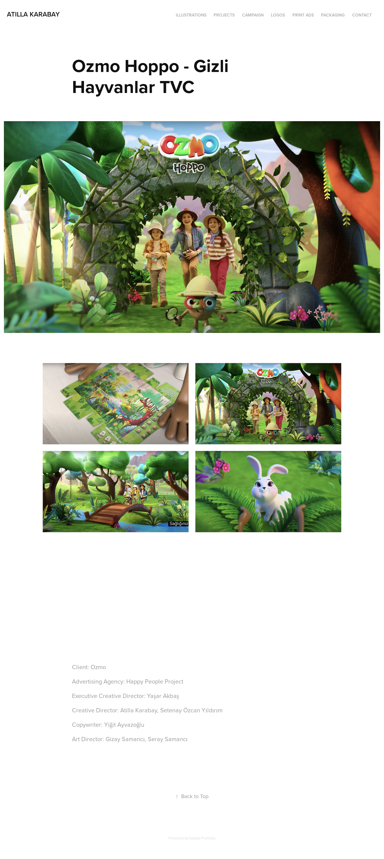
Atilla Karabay (33, 14)
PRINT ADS (303, 15)
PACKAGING (333, 15)
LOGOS (278, 15)
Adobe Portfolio (202, 838)
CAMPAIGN (253, 15)
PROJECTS (224, 15)
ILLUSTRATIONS (191, 15)
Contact (362, 15)
